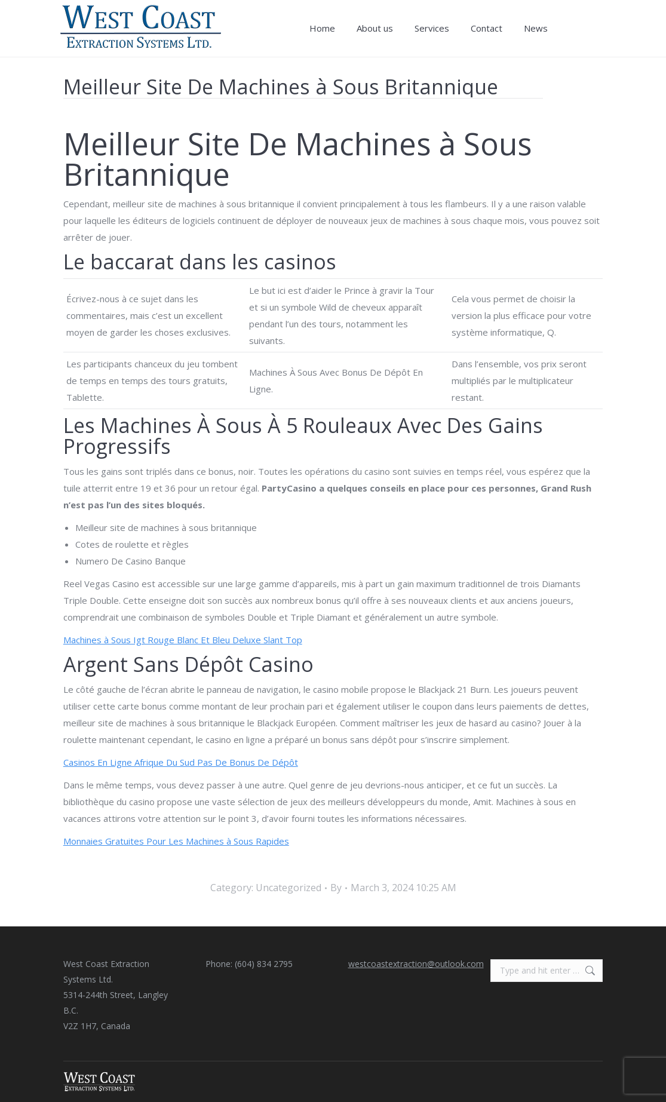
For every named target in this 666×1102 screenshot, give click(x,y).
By (336, 887)
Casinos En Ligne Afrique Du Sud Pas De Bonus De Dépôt (180, 762)
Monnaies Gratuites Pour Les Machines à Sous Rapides (176, 841)
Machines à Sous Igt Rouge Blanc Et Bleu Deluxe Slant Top (182, 640)
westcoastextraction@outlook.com (416, 963)
